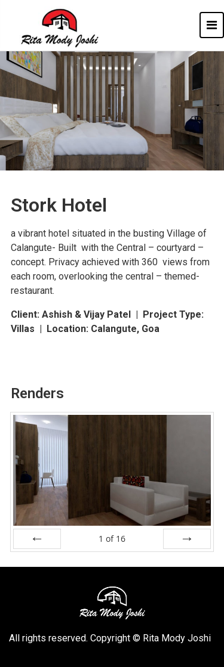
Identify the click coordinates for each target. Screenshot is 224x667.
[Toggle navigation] (212, 25)
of (112, 538)
